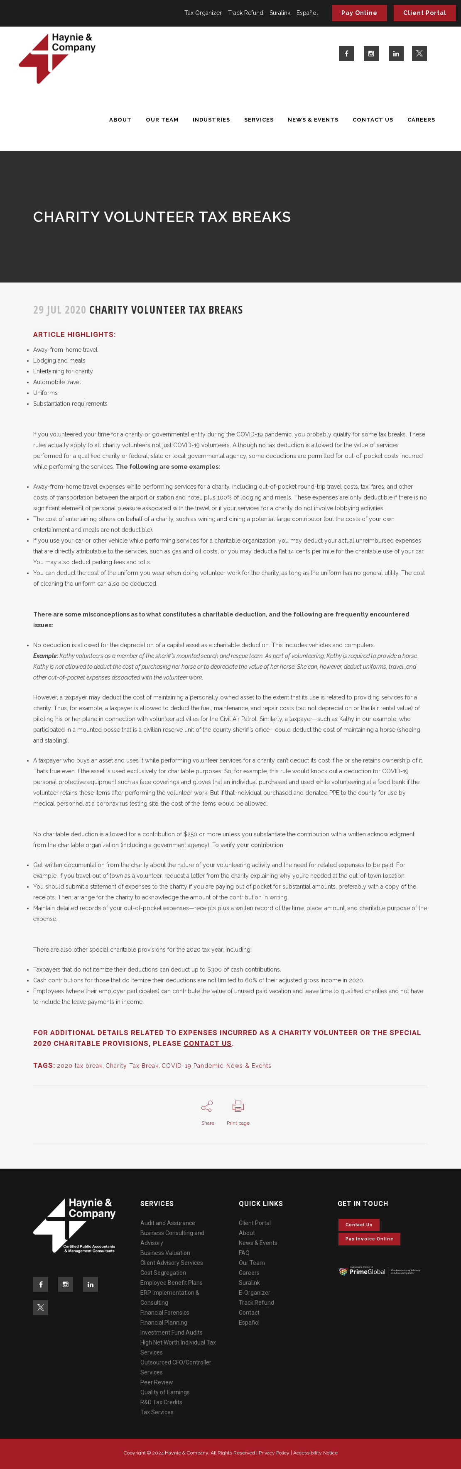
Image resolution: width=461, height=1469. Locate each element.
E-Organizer (254, 1292)
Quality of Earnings (165, 1392)
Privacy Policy (274, 1453)
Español (307, 13)
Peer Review (156, 1382)
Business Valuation (165, 1253)
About (247, 1233)
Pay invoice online (369, 1239)
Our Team (252, 1262)
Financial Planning (163, 1322)
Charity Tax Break (132, 1065)
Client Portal (424, 13)
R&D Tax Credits (161, 1402)
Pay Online (359, 13)
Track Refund (245, 13)
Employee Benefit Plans (171, 1282)
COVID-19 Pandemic (192, 1065)
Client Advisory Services (171, 1262)
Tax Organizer (203, 13)
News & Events (249, 1065)
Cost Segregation (163, 1272)
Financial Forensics (164, 1312)
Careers (249, 1272)
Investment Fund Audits (171, 1332)
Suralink (280, 13)
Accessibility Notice (315, 1453)
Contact (249, 1312)
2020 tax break (80, 1065)
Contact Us (359, 1225)
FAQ (244, 1253)
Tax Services (157, 1412)
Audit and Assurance (167, 1223)
